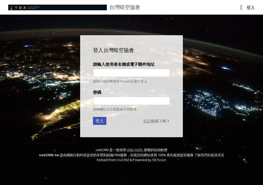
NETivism (159, 160)
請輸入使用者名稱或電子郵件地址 (124, 64)
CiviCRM (123, 160)
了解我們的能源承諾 (209, 155)
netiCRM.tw (49, 155)
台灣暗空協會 (124, 7)
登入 (251, 7)
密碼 (97, 92)
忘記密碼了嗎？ (156, 121)
